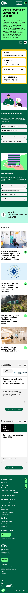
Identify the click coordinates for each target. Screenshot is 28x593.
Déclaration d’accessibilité (8, 569)
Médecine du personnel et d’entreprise (9, 508)
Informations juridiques (7, 567)
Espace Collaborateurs (8, 505)
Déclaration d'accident (8, 503)
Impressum (4, 564)
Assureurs (4, 483)
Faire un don (6, 535)
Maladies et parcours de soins (10, 126)
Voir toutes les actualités (14, 409)
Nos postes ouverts (7, 524)
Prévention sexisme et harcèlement (8, 513)
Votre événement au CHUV (9, 493)
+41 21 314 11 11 (5, 554)
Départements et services (9, 130)
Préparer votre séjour (8, 186)
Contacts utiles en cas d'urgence (10, 70)
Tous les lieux (6, 199)
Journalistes (5, 488)
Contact (4, 559)
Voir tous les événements (14, 468)
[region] (14, 23)
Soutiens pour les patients (9, 137)
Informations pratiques (8, 194)
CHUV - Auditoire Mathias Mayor (10, 459)
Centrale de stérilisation (8, 490)
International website (8, 495)
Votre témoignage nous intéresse (11, 141)
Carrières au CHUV (7, 521)
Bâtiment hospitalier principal (10, 190)
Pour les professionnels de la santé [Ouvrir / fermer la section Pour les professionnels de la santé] (14, 214)
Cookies (3, 573)
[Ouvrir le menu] (26, 3)
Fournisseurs (5, 485)
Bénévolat (4, 526)
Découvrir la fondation (8, 538)
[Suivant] (25, 42)
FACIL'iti (3, 571)
